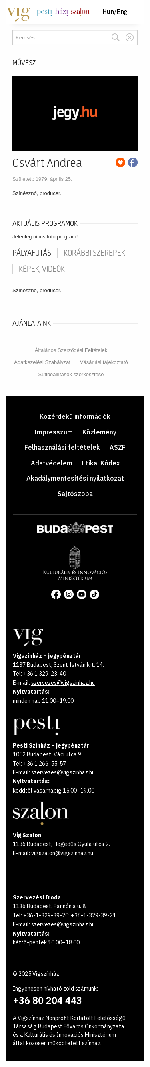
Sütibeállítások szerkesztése (71, 374)
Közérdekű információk (75, 416)
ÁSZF (118, 447)
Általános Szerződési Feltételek (71, 350)
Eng (122, 12)
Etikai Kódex (101, 463)
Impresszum (53, 432)
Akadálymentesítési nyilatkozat (75, 478)
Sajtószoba (75, 493)
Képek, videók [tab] (42, 269)
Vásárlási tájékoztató (104, 362)
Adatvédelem (51, 463)
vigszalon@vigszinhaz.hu (62, 853)
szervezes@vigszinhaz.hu (63, 682)
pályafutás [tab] (31, 253)
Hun (108, 12)
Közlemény (99, 432)
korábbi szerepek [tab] (94, 253)
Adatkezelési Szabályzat (42, 362)
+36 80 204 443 (47, 1000)
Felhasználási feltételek (62, 447)
